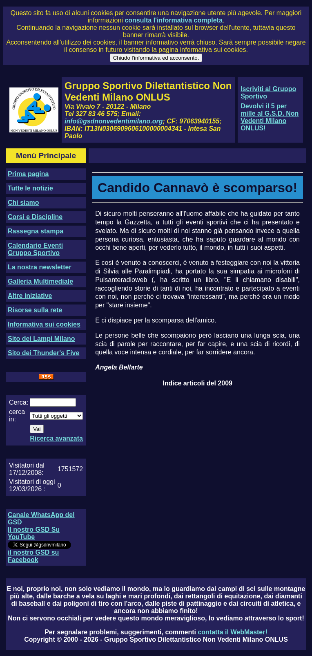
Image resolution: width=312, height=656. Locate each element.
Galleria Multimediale (40, 281)
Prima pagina (28, 173)
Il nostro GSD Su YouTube (34, 533)
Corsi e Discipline (35, 216)
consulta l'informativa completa (173, 20)
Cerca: (18, 402)
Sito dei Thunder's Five (43, 352)
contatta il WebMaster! (232, 632)
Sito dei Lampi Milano (41, 338)
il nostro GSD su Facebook (33, 556)
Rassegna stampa (35, 231)
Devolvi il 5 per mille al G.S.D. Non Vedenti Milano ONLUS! (270, 117)
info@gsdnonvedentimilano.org (114, 121)
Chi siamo (23, 202)
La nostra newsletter (39, 267)
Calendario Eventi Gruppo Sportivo (35, 249)
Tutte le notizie (30, 188)
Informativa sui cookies (44, 324)
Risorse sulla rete (35, 310)
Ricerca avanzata (56, 438)
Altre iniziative (30, 295)
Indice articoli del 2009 (197, 383)
